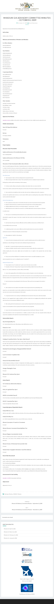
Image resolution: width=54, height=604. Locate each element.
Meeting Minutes (8, 494)
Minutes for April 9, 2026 (9, 528)
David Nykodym (33, 23)
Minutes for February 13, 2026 (11, 535)
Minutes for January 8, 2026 (10, 538)
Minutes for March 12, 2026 (10, 532)
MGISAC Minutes (17, 494)
